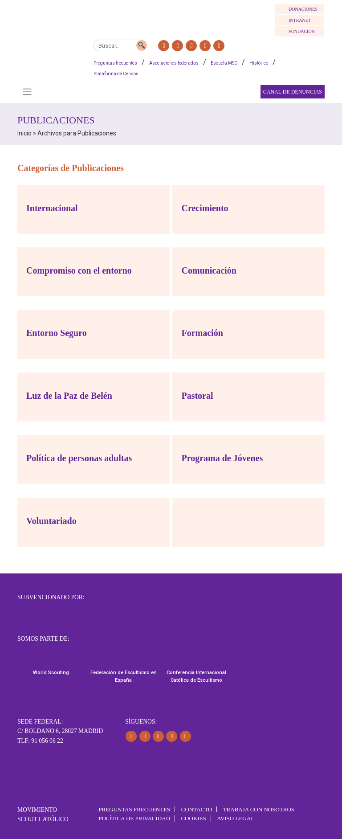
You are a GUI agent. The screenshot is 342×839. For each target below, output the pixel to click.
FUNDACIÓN (302, 31)
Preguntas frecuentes (115, 63)
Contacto (196, 809)
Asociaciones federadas (174, 63)
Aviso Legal (235, 818)
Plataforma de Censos (116, 73)
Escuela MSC (224, 63)
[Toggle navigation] (27, 91)
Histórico (258, 63)
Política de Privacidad (134, 818)
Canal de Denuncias (292, 92)
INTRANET (300, 20)
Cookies (193, 818)
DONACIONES (303, 9)
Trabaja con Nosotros (258, 809)
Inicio (24, 133)
